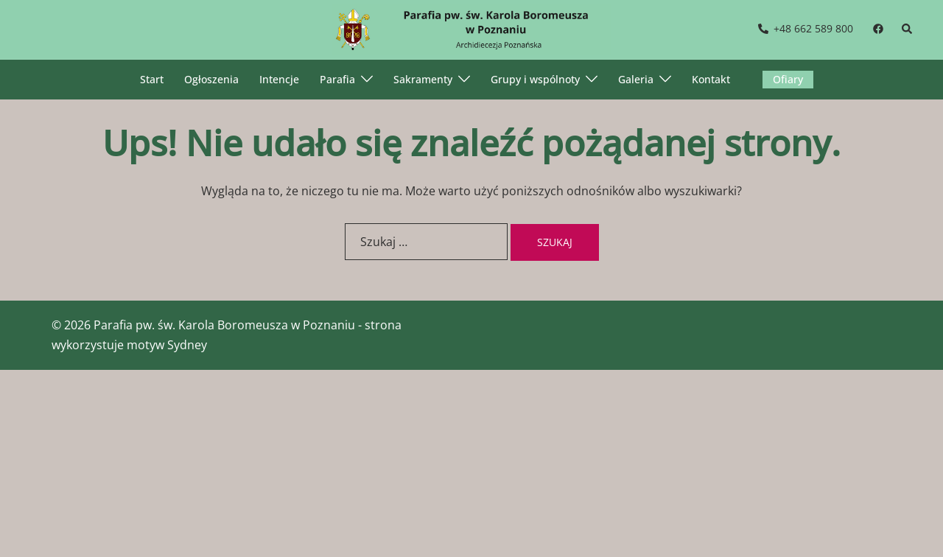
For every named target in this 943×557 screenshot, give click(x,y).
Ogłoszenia (211, 79)
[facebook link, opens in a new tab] (877, 28)
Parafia (337, 79)
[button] (908, 29)
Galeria (635, 79)
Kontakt (711, 79)
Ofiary (788, 79)
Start (152, 79)
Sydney (187, 345)
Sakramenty (422, 79)
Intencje (279, 79)
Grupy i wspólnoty (535, 79)
